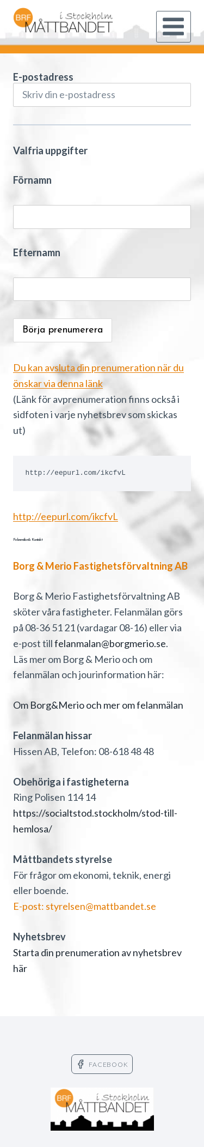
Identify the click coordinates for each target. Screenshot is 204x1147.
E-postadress (102, 89)
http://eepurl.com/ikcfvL (65, 516)
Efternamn (36, 252)
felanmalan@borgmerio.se (110, 643)
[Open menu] (173, 27)
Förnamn (32, 180)
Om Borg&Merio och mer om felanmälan (98, 705)
